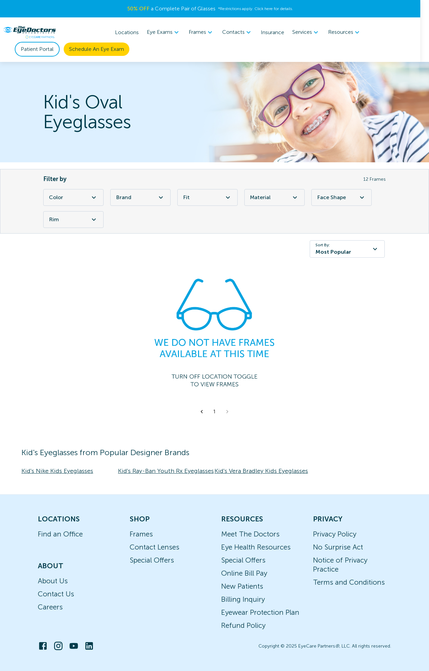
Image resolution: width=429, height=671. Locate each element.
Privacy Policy (334, 534)
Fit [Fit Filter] (207, 197)
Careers (50, 607)
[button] (201, 411)
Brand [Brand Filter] (140, 197)
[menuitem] (168, 32)
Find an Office (60, 534)
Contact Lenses (154, 547)
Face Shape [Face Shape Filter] (341, 197)
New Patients (242, 586)
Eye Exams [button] (168, 32)
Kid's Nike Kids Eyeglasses (57, 471)
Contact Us (56, 594)
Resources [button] (349, 32)
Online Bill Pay (244, 573)
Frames (141, 534)
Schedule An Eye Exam (96, 49)
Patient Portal (37, 49)
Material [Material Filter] (274, 197)
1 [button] (214, 411)
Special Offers (152, 560)
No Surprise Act (338, 547)
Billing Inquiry (243, 599)
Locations (131, 32)
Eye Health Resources (256, 547)
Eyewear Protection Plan (260, 612)
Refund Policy (243, 625)
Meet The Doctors (250, 534)
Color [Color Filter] (73, 197)
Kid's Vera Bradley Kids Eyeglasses (261, 471)
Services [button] (311, 32)
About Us (53, 581)
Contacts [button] (242, 32)
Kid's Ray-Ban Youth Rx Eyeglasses (166, 471)
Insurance (277, 32)
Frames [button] (206, 32)
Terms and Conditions (349, 582)
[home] (29, 32)
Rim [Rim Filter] (73, 220)
